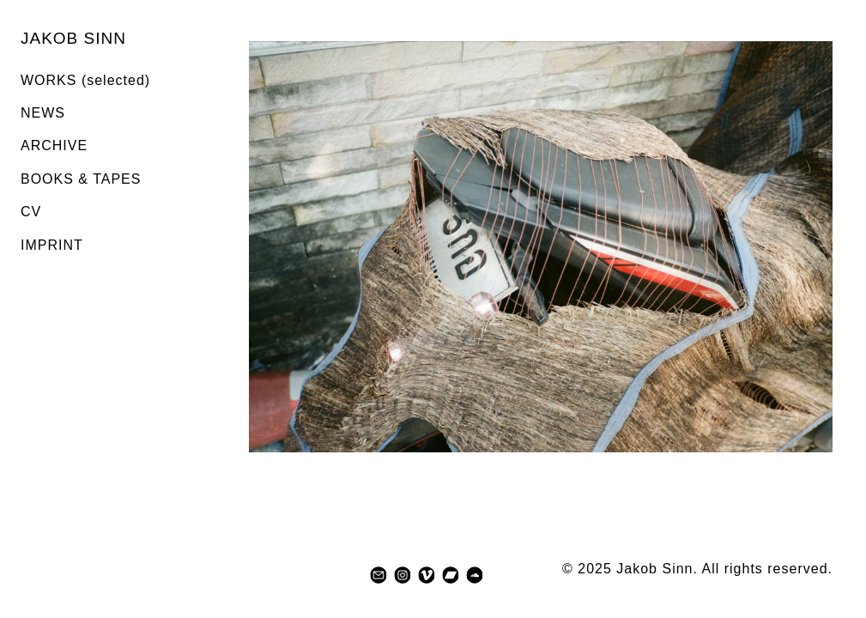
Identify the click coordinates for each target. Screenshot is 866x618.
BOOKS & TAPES (81, 179)
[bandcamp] (450, 575)
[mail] (378, 575)
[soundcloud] (474, 575)
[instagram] (402, 575)
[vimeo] (426, 575)
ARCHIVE (54, 145)
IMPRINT (52, 245)
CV (31, 211)
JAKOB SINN (73, 38)
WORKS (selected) (85, 80)
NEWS (43, 113)
